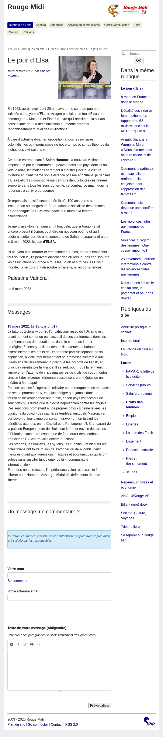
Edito (137, 24)
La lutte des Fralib (139, 433)
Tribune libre (130, 526)
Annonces (57, 24)
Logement (133, 441)
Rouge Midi (25, 7)
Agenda (41, 24)
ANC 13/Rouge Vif (135, 496)
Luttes (52, 49)
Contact (56, 724)
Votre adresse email (23, 591)
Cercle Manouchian (116, 24)
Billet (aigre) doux (134, 504)
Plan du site (16, 724)
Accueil (12, 49)
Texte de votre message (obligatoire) (36, 628)
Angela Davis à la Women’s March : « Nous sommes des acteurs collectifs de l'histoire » (136, 150)
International (130, 340)
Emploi (131, 416)
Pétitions (28, 32)
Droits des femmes (72, 49)
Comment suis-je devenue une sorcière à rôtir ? (137, 208)
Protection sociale (139, 450)
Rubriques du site (20, 24)
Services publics (138, 385)
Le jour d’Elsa (132, 88)
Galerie (13, 32)
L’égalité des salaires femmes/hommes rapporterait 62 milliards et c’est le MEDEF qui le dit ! (137, 121)
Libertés (132, 424)
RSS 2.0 (71, 724)
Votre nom (15, 569)
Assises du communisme (84, 24)
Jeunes (131, 472)
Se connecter (17, 581)
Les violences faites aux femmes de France (136, 227)
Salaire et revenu (139, 393)
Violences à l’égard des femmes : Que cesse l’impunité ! (135, 245)
